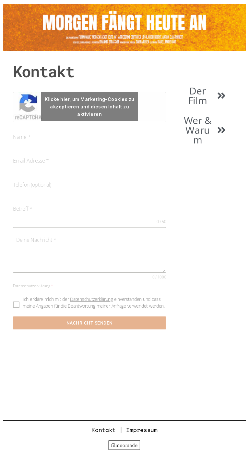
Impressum (142, 429)
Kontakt (103, 429)
